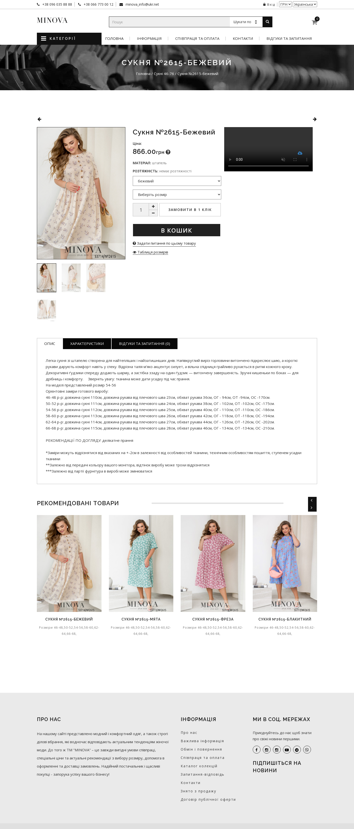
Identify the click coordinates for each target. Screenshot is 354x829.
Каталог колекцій (199, 766)
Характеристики (87, 343)
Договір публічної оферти (208, 799)
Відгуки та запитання (289, 38)
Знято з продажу (198, 791)
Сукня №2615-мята (141, 619)
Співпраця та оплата (197, 38)
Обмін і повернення (201, 749)
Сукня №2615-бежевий (69, 619)
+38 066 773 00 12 (98, 4)
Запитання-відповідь (202, 774)
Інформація (149, 38)
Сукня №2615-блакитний (284, 619)
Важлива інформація (202, 741)
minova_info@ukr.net (142, 4)
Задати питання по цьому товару (164, 243)
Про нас (189, 732)
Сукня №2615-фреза (213, 619)
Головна (114, 38)
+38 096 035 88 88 (56, 4)
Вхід (269, 4)
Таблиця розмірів (150, 252)
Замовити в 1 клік (190, 209)
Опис (49, 343)
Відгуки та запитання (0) (144, 343)
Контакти (243, 38)
